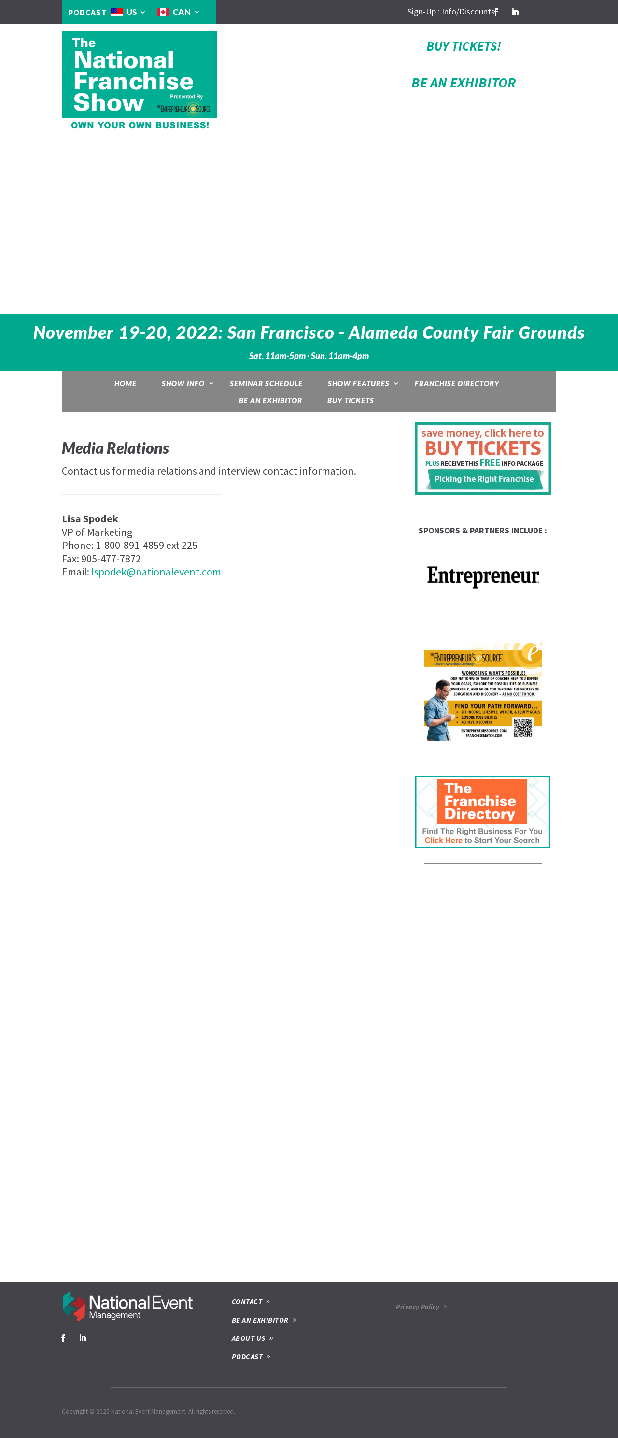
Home (125, 383)
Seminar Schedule (266, 383)
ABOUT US (249, 1338)
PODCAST (87, 12)
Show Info (183, 383)
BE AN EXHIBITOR (463, 82)
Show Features (359, 383)
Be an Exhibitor (270, 400)
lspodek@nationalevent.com (156, 571)
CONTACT (247, 1301)
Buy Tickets (350, 400)
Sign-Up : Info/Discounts (451, 11)
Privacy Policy (417, 1306)
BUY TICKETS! (463, 46)
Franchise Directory (457, 383)
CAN (182, 12)
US (131, 12)
